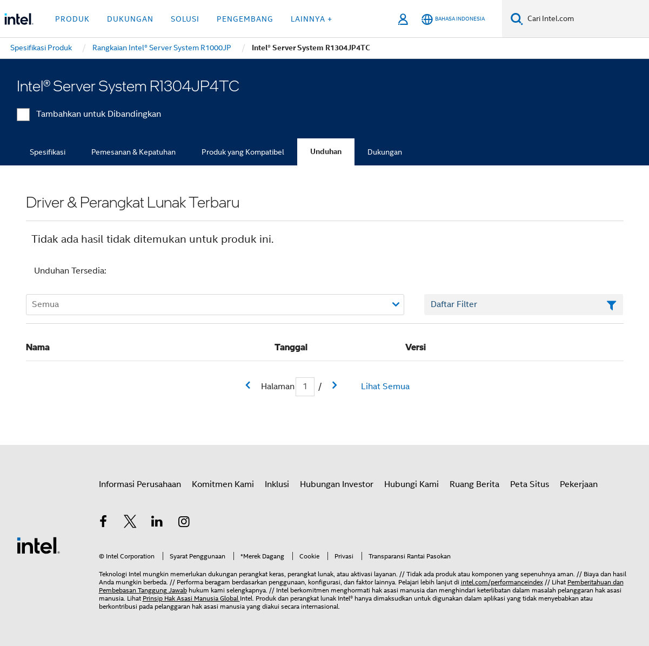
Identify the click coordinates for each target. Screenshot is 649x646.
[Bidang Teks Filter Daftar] (524, 305)
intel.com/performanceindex (502, 582)
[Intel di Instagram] (184, 523)
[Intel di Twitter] (130, 523)
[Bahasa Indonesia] (453, 19)
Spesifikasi (47, 152)
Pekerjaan (579, 484)
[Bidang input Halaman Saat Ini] (305, 386)
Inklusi (277, 484)
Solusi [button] (185, 19)
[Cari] (517, 18)
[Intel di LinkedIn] (157, 523)
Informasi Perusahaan (140, 484)
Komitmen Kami (223, 484)
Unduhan (326, 151)
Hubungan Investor (336, 484)
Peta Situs (529, 484)
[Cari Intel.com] (586, 19)
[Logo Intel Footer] (38, 545)
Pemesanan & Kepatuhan (133, 152)
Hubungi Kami (411, 484)
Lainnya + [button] (311, 19)
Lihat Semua (385, 386)
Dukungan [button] (130, 19)
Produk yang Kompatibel (243, 152)
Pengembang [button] (245, 19)
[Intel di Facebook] (104, 523)
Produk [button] (72, 19)
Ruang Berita (474, 484)
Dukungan (384, 152)
